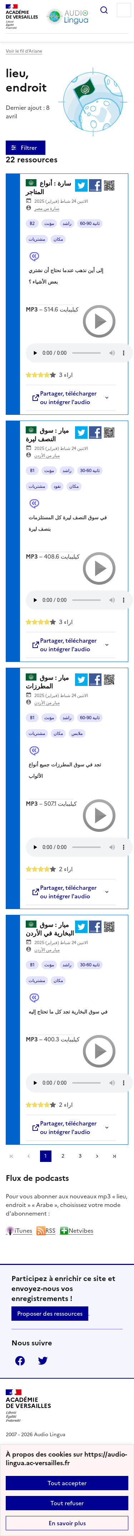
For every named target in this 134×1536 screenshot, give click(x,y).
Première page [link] (11, 1156)
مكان (58, 239)
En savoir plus (67, 1523)
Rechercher (104, 10)
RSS (45, 1230)
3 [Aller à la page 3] (80, 1156)
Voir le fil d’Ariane (24, 51)
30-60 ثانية (90, 470)
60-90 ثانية (90, 223)
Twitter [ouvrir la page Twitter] (42, 1360)
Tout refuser (67, 1503)
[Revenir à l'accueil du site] (28, 1405)
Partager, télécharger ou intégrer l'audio (63, 397)
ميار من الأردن (47, 455)
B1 (32, 470)
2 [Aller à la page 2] (62, 1156)
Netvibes (76, 1230)
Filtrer (29, 147)
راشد (67, 223)
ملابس (77, 733)
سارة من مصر (46, 208)
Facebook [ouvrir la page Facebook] (20, 1360)
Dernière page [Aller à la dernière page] (114, 1156)
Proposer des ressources (50, 1313)
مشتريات (37, 239)
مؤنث (49, 223)
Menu (124, 10)
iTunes (19, 1230)
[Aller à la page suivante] (97, 1156)
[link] (28, 1156)
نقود (57, 486)
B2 (32, 223)
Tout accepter (67, 1483)
